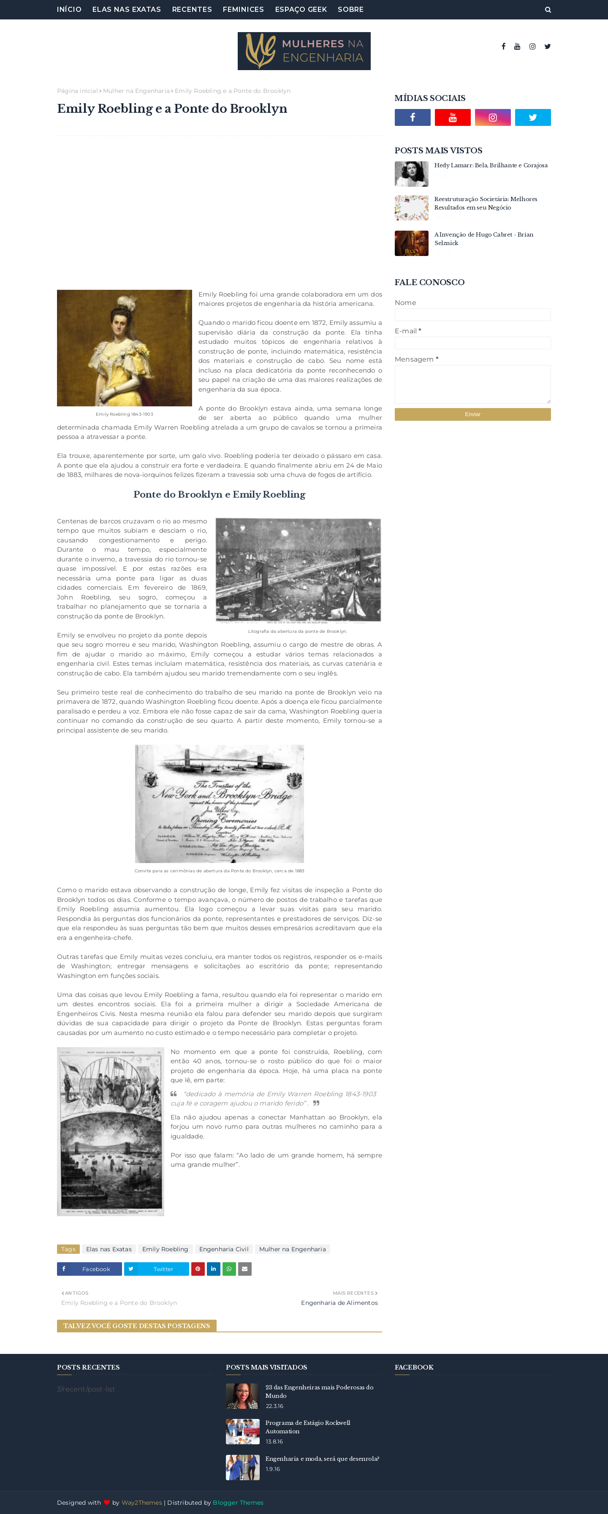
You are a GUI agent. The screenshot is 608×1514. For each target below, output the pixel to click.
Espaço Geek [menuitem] (301, 9)
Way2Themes (142, 1502)
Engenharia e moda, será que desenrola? (323, 1458)
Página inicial (77, 91)
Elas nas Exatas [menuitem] (126, 9)
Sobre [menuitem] (351, 9)
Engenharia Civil (224, 1249)
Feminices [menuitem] (243, 9)
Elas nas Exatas (109, 1249)
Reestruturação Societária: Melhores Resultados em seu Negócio (485, 203)
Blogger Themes (238, 1502)
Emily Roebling (165, 1249)
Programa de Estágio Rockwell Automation (308, 1427)
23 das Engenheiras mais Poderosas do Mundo (320, 1392)
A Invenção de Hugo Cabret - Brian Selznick (484, 239)
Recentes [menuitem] (192, 9)
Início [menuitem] (69, 9)
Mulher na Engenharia (136, 91)
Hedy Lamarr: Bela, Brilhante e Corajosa (491, 165)
